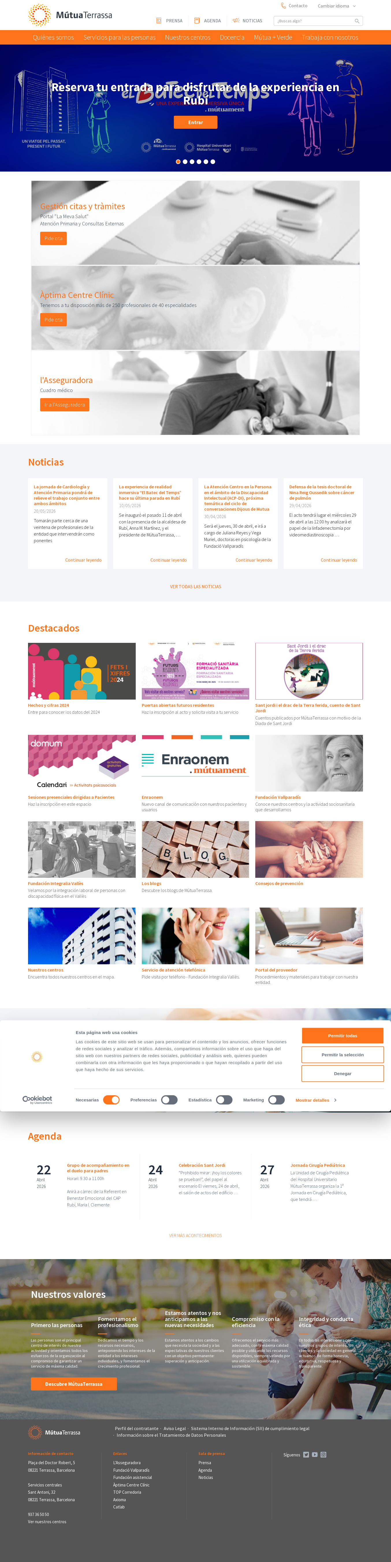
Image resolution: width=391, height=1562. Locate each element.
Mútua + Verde (274, 37)
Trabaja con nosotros (331, 37)
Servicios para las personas (117, 37)
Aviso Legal (175, 1428)
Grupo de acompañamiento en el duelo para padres (98, 1167)
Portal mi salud (70, 1056)
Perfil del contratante (137, 1428)
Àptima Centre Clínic (77, 294)
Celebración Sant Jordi (202, 1165)
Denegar (342, 1523)
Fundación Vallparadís (278, 797)
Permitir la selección (343, 1505)
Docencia (231, 37)
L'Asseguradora (127, 1462)
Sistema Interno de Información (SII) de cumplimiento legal (250, 1428)
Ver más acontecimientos (195, 1235)
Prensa (174, 20)
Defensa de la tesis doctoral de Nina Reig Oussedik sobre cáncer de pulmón (321, 492)
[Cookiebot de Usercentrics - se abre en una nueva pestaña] (37, 1550)
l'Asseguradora (66, 379)
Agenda (212, 20)
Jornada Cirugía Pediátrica (318, 1165)
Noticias (252, 20)
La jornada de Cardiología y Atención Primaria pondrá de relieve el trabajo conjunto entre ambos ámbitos (67, 495)
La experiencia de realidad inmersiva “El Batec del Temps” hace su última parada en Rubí (150, 492)
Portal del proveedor (276, 970)
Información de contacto (50, 1453)
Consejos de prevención (279, 883)
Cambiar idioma (336, 6)
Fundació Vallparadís (131, 1470)
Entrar (195, 122)
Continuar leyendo (83, 560)
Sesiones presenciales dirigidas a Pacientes (71, 797)
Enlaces (120, 1453)
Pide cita (53, 238)
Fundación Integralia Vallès (55, 883)
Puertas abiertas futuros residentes (178, 705)
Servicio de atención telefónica (173, 970)
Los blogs (151, 883)
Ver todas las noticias (195, 586)
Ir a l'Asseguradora (64, 404)
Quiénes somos (53, 37)
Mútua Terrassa (71, 15)
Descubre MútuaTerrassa (74, 1384)
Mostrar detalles (312, 1550)
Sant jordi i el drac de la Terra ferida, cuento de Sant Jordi (308, 707)
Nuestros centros (184, 37)
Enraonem (152, 797)
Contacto (298, 5)
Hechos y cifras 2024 (48, 705)
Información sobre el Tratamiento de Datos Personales (171, 1435)
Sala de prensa (211, 1453)
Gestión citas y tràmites (82, 205)
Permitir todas (343, 1486)
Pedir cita (61, 1083)
